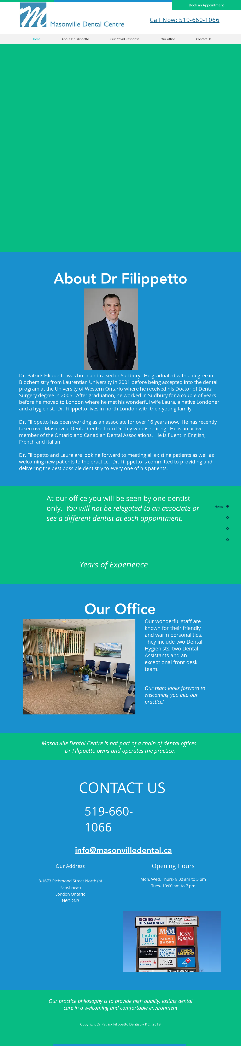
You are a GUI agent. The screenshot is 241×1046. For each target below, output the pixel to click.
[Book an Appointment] (206, 5)
